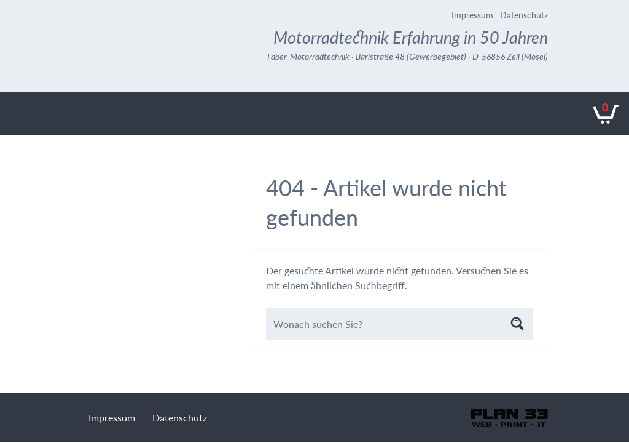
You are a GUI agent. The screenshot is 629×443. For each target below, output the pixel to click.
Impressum (472, 15)
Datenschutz (524, 15)
